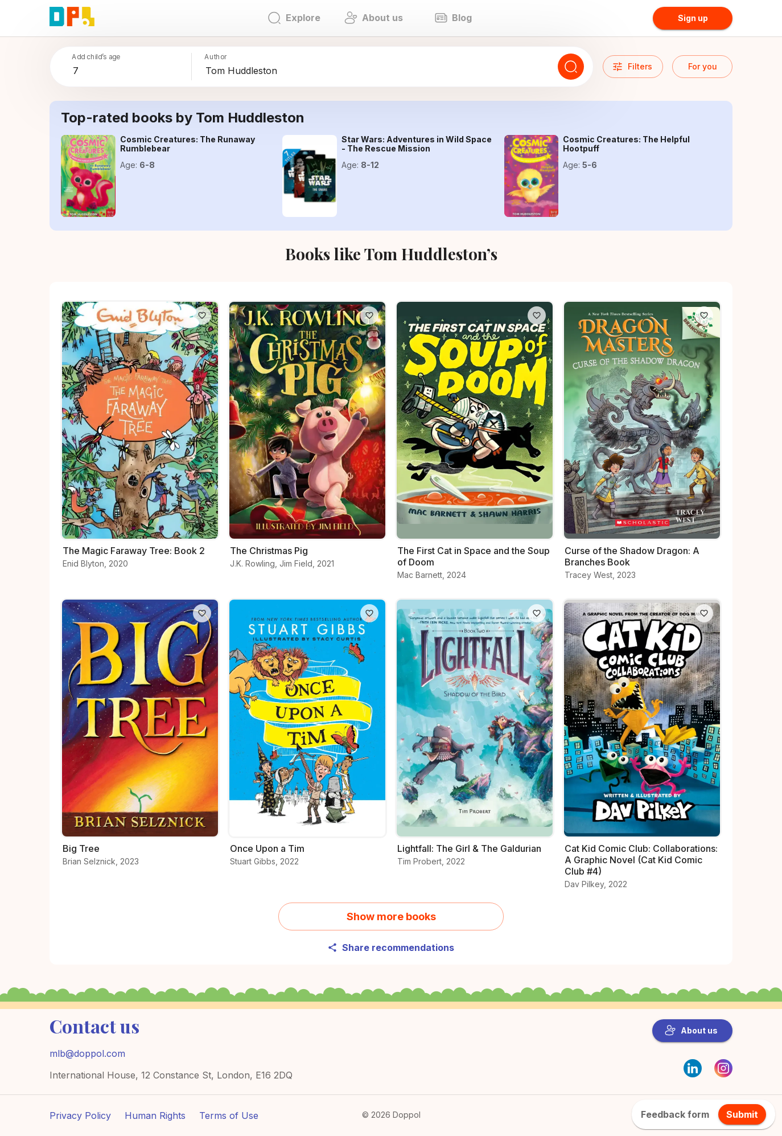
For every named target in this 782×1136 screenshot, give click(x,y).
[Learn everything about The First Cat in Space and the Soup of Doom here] (474, 446)
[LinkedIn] (693, 1068)
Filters (632, 66)
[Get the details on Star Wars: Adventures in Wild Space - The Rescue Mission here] (309, 176)
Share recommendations (390, 947)
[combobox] (130, 71)
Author (216, 56)
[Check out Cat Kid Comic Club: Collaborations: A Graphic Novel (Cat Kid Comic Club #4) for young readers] (642, 750)
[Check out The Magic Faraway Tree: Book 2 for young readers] (140, 441)
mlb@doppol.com (87, 1053)
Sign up (693, 18)
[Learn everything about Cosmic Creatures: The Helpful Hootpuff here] (531, 176)
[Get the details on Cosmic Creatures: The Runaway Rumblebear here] (88, 176)
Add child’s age (96, 56)
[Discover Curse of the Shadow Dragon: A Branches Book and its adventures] (642, 446)
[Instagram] (723, 1074)
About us (691, 1030)
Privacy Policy (80, 1115)
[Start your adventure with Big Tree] (140, 739)
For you (702, 66)
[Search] (571, 67)
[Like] (202, 315)
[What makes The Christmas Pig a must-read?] (307, 441)
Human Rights (155, 1115)
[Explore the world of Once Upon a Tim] (307, 739)
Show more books (391, 916)
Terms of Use (228, 1115)
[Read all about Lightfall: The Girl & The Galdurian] (474, 739)
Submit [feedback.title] (742, 1114)
